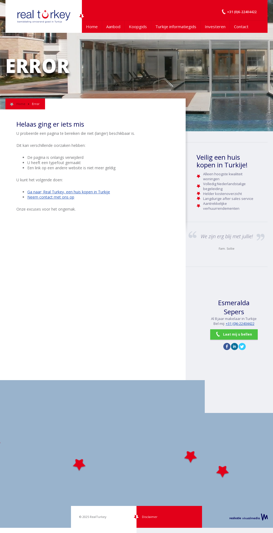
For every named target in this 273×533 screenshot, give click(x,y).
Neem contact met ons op (50, 197)
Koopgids (138, 26)
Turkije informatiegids (175, 26)
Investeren (215, 26)
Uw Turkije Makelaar (43, 16)
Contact (241, 26)
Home (92, 26)
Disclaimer (150, 517)
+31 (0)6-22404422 (240, 323)
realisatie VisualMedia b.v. (248, 516)
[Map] (136, 454)
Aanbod (113, 26)
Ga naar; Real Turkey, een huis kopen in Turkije (68, 191)
